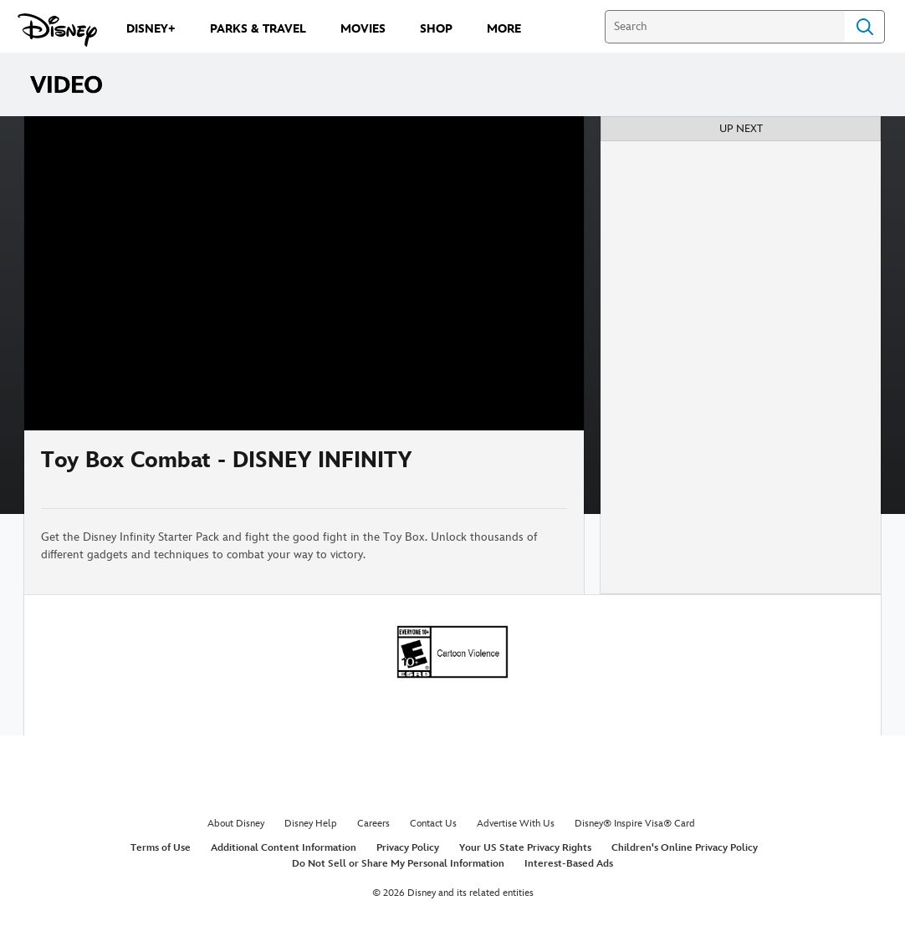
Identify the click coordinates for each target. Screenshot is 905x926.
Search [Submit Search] (865, 27)
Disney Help (310, 823)
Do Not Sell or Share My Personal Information (398, 863)
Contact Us (433, 823)
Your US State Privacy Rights (525, 848)
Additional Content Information (283, 848)
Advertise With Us (516, 823)
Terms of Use (160, 848)
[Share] (518, 469)
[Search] (725, 26)
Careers (373, 823)
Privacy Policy (407, 848)
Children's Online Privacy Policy (684, 848)
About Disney (235, 823)
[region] (304, 273)
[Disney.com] (57, 30)
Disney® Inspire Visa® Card (635, 823)
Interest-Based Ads (568, 863)
